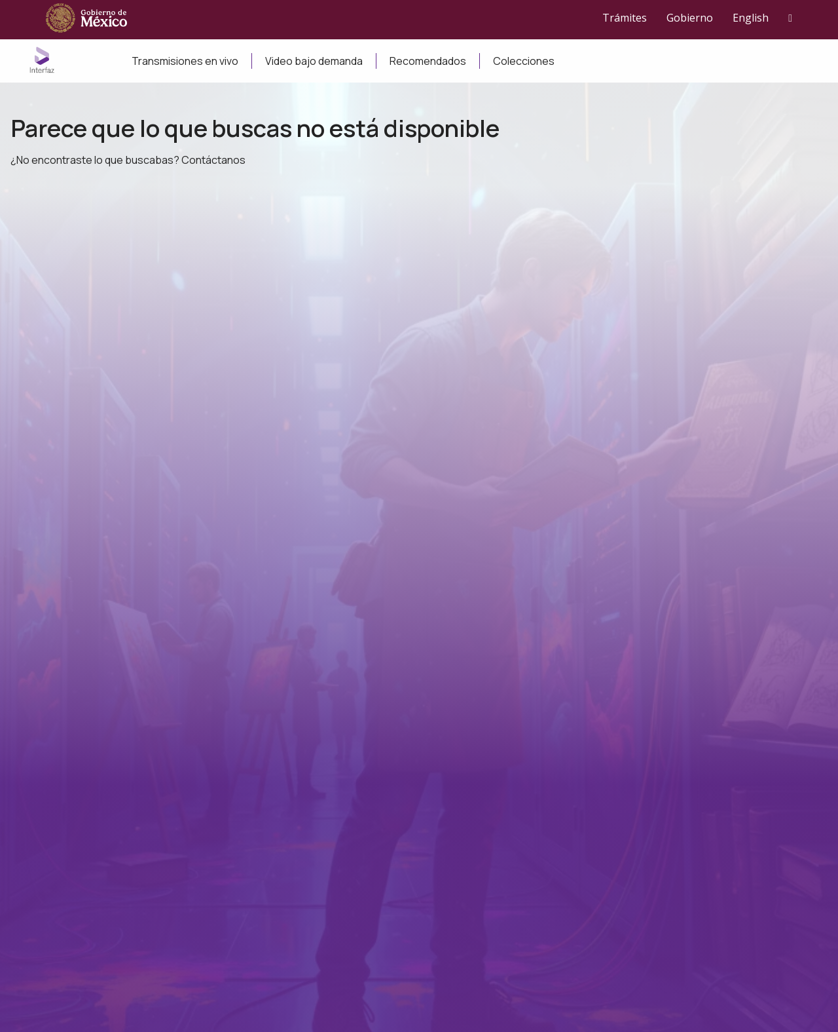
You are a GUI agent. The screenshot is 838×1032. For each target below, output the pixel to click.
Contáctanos (213, 160)
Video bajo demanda (314, 61)
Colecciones (524, 61)
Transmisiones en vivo (185, 61)
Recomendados (428, 61)
